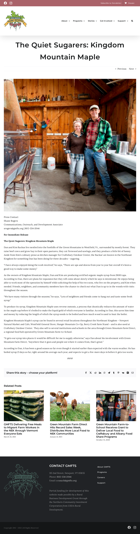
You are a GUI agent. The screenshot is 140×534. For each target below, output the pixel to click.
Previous (122, 68)
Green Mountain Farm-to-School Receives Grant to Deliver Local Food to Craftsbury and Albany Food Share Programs (114, 430)
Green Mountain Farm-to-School (54, 331)
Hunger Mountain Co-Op (70, 324)
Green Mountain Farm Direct (120, 328)
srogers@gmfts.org (13, 228)
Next (131, 68)
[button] (132, 21)
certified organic (87, 275)
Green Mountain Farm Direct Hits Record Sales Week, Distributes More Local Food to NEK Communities (70, 429)
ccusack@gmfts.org (66, 480)
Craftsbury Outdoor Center (18, 328)
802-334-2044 (64, 476)
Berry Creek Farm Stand (96, 324)
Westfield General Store (43, 324)
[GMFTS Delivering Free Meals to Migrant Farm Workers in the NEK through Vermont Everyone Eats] (24, 391)
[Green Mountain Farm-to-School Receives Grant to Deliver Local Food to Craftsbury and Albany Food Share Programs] (116, 391)
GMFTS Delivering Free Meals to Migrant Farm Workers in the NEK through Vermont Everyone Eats (23, 429)
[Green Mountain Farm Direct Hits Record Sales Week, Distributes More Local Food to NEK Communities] (70, 391)
